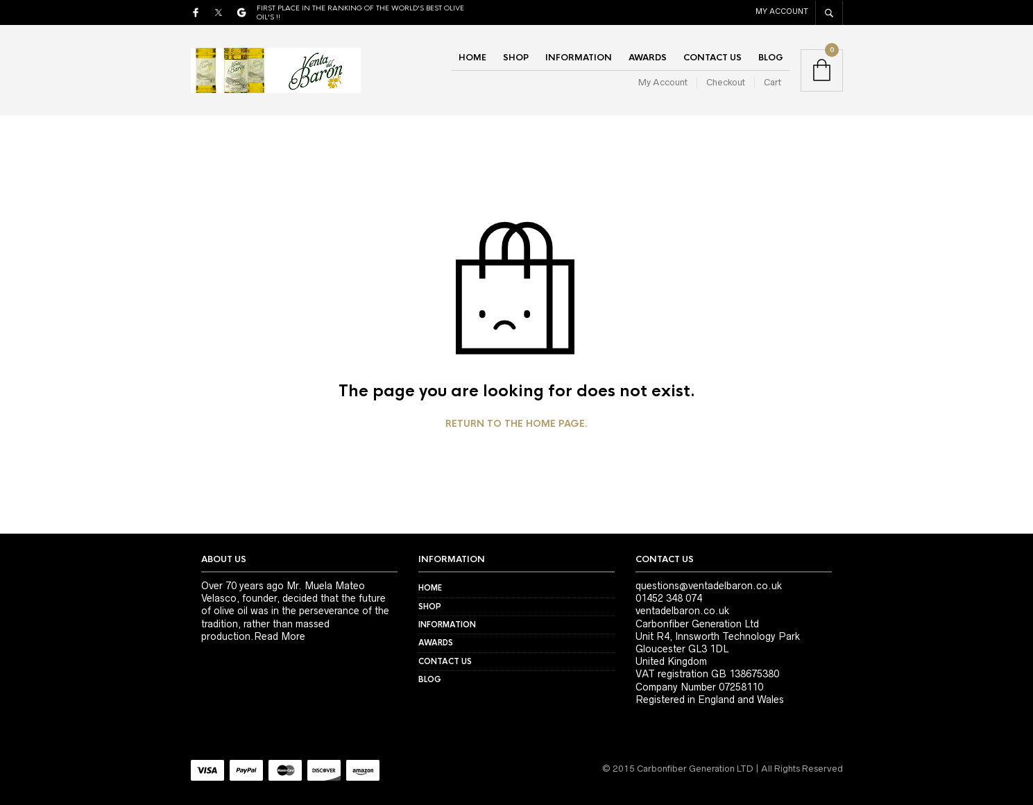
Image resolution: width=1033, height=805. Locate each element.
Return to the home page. (516, 424)
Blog (770, 57)
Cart (772, 82)
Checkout (725, 82)
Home (472, 57)
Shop (516, 57)
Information (578, 57)
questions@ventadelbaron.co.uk (708, 585)
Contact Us (712, 57)
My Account (781, 11)
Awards (648, 57)
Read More (279, 636)
